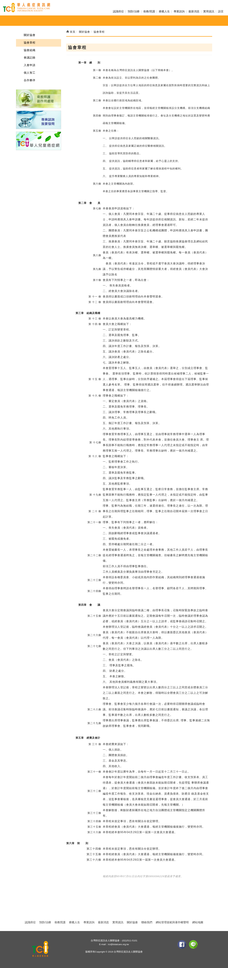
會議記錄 (29, 57)
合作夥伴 (29, 80)
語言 (221, 11)
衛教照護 (60, 922)
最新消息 (193, 11)
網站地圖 (197, 922)
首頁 (70, 31)
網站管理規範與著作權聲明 (172, 922)
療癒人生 (164, 11)
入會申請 (29, 65)
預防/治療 (133, 11)
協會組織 (29, 50)
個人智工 (29, 72)
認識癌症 (118, 11)
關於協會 (29, 35)
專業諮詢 (179, 11)
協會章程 (29, 42)
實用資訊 (208, 11)
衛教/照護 (149, 11)
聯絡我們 (146, 922)
